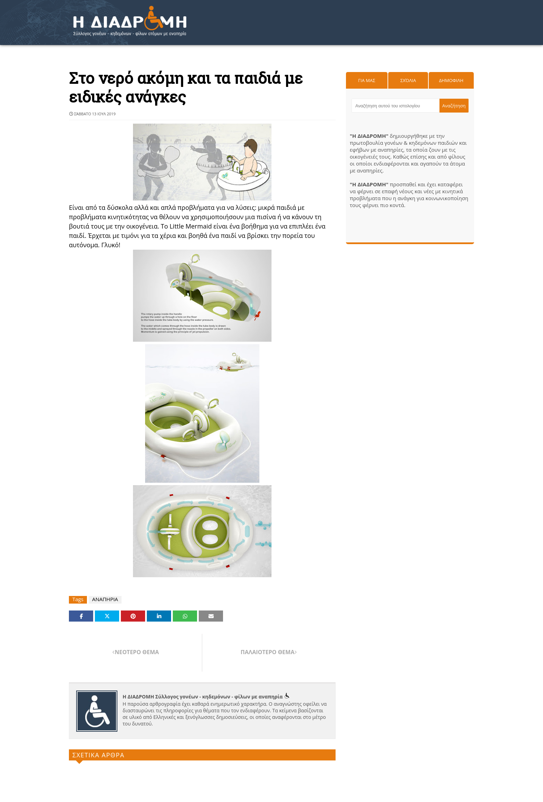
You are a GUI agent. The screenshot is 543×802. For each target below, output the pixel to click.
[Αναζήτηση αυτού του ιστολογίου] (395, 106)
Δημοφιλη (451, 80)
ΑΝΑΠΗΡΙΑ (105, 599)
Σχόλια (408, 80)
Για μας (366, 80)
